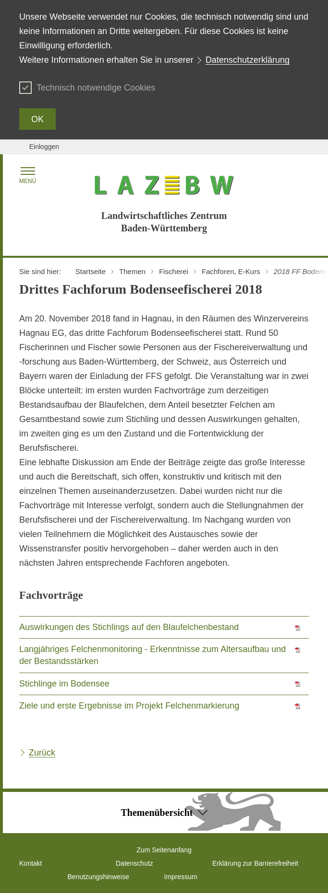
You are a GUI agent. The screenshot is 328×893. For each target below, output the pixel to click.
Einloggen (44, 146)
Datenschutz (134, 863)
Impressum (180, 877)
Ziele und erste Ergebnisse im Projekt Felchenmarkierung (129, 705)
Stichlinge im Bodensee (64, 683)
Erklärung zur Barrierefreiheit (255, 863)
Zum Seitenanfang (163, 850)
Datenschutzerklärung (248, 60)
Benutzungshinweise (98, 877)
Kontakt (30, 863)
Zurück (42, 752)
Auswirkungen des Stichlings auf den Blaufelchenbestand (129, 627)
